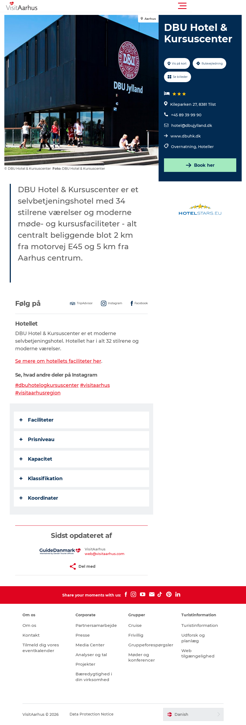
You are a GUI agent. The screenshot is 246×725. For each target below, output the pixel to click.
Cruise (136, 625)
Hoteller (206, 146)
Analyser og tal (94, 654)
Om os (34, 625)
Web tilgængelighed (196, 653)
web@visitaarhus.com (105, 553)
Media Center (93, 644)
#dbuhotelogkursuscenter (48, 385)
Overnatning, (184, 146)
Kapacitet (37, 459)
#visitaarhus (96, 385)
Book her (199, 165)
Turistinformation (198, 625)
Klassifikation (42, 479)
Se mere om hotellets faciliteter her (59, 361)
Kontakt (36, 635)
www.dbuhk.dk (185, 136)
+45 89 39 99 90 (186, 115)
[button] (147, 6)
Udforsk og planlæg (191, 638)
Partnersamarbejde (100, 625)
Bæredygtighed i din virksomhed (96, 676)
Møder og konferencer (142, 657)
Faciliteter (38, 420)
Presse (85, 635)
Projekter (88, 664)
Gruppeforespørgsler (152, 644)
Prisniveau (38, 439)
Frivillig (136, 635)
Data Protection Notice (96, 714)
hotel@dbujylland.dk (191, 125)
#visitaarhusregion (39, 393)
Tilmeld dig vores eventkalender (45, 647)
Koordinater (40, 498)
